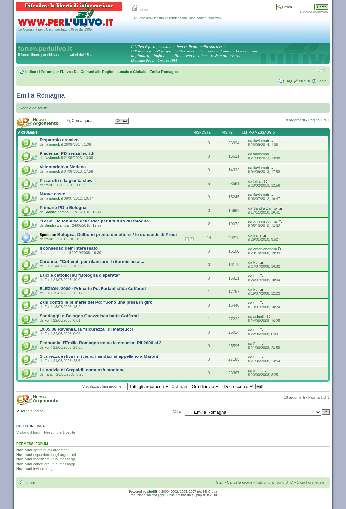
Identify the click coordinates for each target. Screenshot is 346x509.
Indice (30, 72)
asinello (259, 317)
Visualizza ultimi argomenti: (126, 386)
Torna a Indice (31, 411)
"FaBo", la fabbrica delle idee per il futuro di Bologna (94, 221)
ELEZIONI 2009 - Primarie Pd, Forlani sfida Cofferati (93, 288)
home (140, 10)
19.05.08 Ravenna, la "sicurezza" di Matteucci (86, 329)
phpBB (152, 491)
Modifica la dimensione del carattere (321, 70)
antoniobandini (56, 252)
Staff (219, 482)
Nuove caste (52, 193)
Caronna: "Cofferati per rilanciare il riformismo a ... (92, 261)
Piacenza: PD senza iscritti (67, 153)
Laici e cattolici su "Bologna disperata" (80, 275)
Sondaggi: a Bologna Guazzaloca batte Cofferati (89, 315)
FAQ (288, 81)
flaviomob (52, 144)
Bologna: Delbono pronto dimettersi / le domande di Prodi (117, 234)
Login (321, 81)
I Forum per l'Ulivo (55, 72)
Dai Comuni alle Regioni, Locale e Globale (110, 72)
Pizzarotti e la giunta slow (66, 180)
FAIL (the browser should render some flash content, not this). (177, 18)
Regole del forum (33, 108)
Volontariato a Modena (63, 166)
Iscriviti (304, 81)
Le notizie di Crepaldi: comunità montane (82, 369)
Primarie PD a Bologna (63, 207)
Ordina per (196, 386)
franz (48, 185)
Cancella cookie (240, 482)
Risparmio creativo (59, 139)
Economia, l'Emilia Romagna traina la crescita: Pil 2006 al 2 (100, 342)
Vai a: (177, 412)
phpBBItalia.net (169, 495)
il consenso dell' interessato (69, 248)
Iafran (258, 181)
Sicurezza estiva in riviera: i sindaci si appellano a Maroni (99, 356)
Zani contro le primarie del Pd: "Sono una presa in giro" (97, 302)
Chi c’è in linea (30, 426)
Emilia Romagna (164, 72)
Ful (46, 266)
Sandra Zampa (56, 212)
